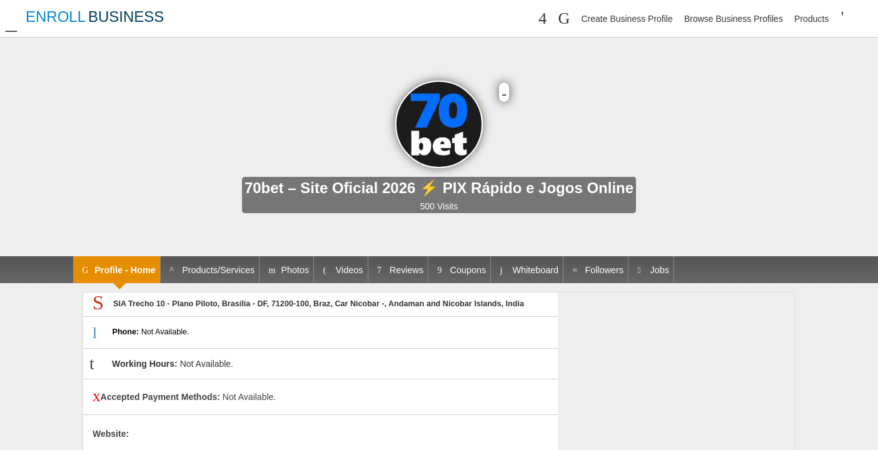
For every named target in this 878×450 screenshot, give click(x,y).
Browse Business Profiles (733, 19)
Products (811, 19)
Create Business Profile (626, 19)
